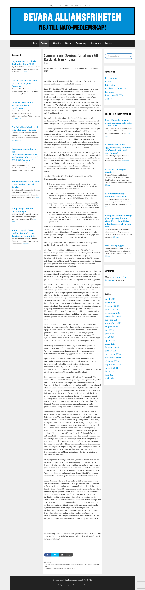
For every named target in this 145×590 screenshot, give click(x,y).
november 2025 (113, 316)
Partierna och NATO (115, 88)
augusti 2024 (111, 368)
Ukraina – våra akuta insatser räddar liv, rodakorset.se (22, 106)
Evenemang (81, 43)
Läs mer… (25, 72)
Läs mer (126, 161)
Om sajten (96, 43)
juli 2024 (109, 371)
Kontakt (108, 43)
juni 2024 (109, 375)
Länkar (68, 43)
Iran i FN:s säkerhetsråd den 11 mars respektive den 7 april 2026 (118, 123)
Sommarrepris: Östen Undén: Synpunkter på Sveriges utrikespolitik (23, 233)
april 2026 (110, 299)
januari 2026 (111, 309)
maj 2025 (109, 337)
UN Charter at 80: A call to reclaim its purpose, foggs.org (25, 83)
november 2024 (113, 358)
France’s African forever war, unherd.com (60, 568)
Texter (44, 43)
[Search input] (118, 56)
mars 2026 (110, 302)
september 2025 (113, 323)
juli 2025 (109, 330)
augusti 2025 (111, 327)
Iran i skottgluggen (114, 246)
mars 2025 (110, 344)
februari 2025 (112, 347)
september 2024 (113, 364)
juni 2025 (109, 334)
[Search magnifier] (130, 56)
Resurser (109, 92)
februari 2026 (112, 306)
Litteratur (56, 43)
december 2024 (113, 354)
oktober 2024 (112, 361)
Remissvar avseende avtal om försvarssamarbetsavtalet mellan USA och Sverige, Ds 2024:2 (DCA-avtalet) (25, 154)
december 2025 (113, 313)
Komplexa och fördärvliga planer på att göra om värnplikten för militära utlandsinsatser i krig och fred (118, 221)
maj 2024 (109, 378)
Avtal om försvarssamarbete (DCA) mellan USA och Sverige (26, 184)
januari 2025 (111, 351)
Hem (35, 43)
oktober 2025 (112, 320)
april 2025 (110, 340)
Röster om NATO (114, 95)
